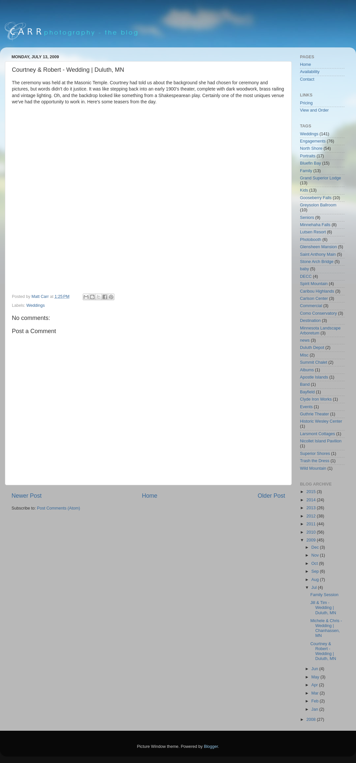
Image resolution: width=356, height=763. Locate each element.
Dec (316, 547)
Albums (307, 370)
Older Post (271, 495)
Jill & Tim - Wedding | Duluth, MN (323, 607)
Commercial (311, 305)
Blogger (211, 746)
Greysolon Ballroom (318, 205)
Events (306, 407)
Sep (316, 571)
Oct (315, 563)
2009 (311, 540)
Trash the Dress (314, 461)
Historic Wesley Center (321, 421)
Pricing (306, 103)
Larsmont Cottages (317, 434)
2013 (311, 508)
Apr (315, 685)
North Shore (311, 148)
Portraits (307, 156)
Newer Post (27, 495)
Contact (307, 79)
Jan (315, 709)
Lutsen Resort (313, 232)
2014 (311, 500)
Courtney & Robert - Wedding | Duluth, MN (323, 651)
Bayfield (307, 392)
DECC (306, 276)
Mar (316, 693)
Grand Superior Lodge (320, 178)
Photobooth (310, 239)
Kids (304, 190)
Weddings (35, 305)
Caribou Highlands (317, 291)
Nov (316, 555)
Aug (316, 579)
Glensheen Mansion (318, 247)
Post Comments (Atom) (58, 508)
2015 (311, 491)
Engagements (313, 141)
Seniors (307, 217)
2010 (311, 532)
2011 (311, 524)
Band (305, 384)
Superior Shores (315, 453)
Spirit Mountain (314, 283)
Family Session (324, 594)
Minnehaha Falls (315, 225)
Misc (304, 355)
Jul (315, 587)
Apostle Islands (314, 377)
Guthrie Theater (314, 414)
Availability (309, 71)
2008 (311, 719)
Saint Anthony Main (318, 254)
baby (304, 269)
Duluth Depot (312, 347)
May (316, 677)
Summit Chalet (313, 362)
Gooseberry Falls (316, 198)
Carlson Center (314, 298)
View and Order (314, 110)
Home (149, 495)
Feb (316, 701)
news (305, 340)
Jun (315, 669)
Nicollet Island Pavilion (320, 441)
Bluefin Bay (310, 163)
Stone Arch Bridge (317, 261)
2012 (311, 516)
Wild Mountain (313, 468)
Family (306, 171)
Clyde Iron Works (316, 399)
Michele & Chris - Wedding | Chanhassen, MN (326, 628)
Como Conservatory (318, 313)
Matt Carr (41, 296)
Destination (310, 320)
